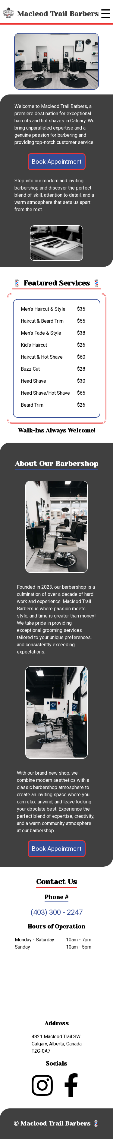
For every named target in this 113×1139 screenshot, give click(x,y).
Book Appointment (57, 161)
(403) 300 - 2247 (56, 912)
